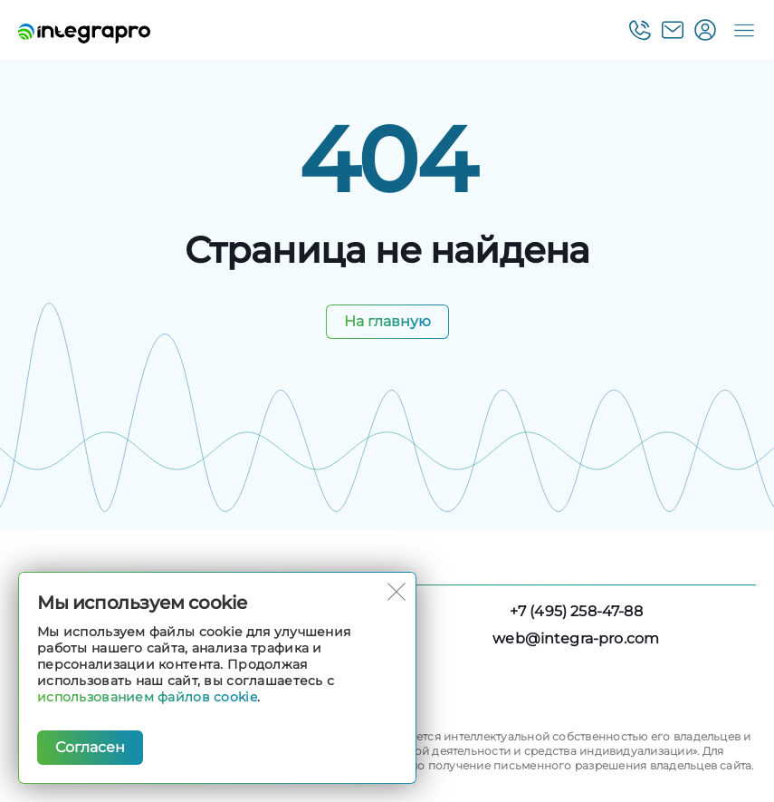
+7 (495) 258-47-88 (576, 611)
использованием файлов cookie (147, 697)
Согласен (90, 747)
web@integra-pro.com (575, 638)
